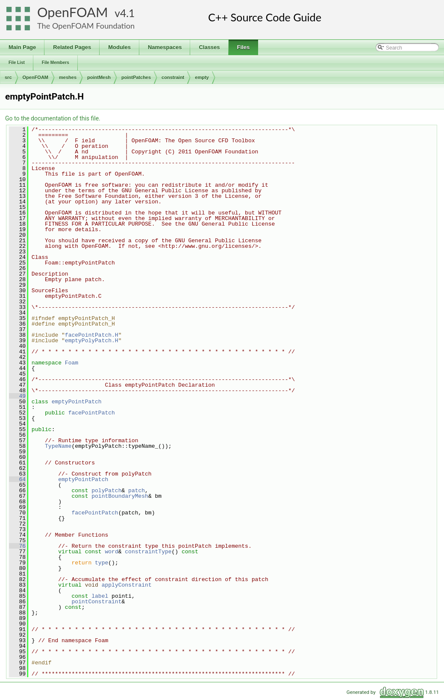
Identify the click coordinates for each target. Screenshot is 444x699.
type (101, 563)
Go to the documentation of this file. (52, 118)
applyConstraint (127, 585)
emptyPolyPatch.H (91, 340)
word (111, 551)
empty (202, 77)
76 (17, 546)
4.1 (127, 13)
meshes (67, 77)
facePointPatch (91, 413)
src (8, 77)
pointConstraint (96, 601)
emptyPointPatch (77, 401)
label (99, 596)
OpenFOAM (72, 12)
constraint (173, 77)
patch (136, 490)
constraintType (148, 551)
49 (17, 396)
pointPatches (136, 77)
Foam (71, 363)
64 (17, 479)
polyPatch (106, 490)
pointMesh (99, 77)
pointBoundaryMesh (119, 496)
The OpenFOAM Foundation (86, 25)
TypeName (58, 446)
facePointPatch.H (91, 335)
